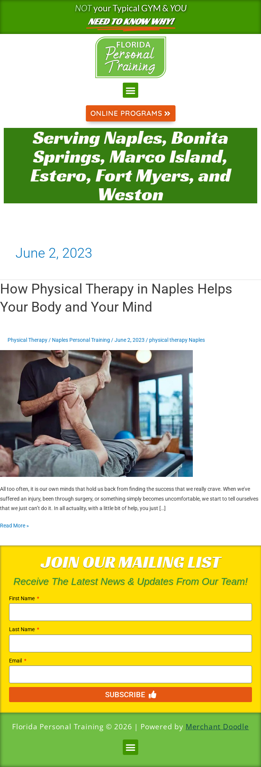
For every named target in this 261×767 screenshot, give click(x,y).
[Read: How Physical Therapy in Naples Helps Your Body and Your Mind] (96, 413)
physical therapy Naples (177, 340)
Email (16, 661)
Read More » (14, 525)
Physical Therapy (27, 340)
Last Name (22, 629)
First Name (22, 598)
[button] (130, 90)
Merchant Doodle (217, 727)
